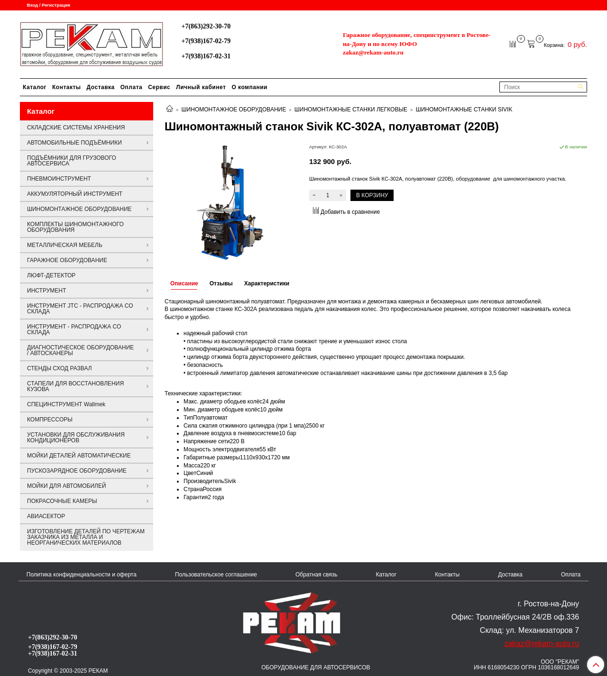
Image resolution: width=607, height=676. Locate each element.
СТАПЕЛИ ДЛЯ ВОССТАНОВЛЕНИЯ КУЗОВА (75, 386)
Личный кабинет (201, 87)
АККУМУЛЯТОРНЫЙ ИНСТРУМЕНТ (74, 194)
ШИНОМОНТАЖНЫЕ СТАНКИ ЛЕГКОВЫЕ (350, 109)
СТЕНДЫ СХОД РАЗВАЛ (59, 368)
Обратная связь (316, 574)
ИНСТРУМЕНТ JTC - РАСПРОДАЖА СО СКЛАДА (80, 308)
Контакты (66, 87)
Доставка (101, 87)
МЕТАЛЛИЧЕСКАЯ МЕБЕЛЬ (64, 245)
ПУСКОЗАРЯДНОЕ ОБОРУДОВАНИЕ (77, 470)
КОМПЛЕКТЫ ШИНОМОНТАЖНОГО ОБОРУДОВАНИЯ (75, 227)
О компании (249, 87)
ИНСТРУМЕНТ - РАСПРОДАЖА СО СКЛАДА (74, 329)
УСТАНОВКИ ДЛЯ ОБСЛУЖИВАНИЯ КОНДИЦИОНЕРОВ (76, 437)
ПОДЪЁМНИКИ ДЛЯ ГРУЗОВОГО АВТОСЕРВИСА (71, 161)
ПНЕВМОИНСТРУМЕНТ (59, 178)
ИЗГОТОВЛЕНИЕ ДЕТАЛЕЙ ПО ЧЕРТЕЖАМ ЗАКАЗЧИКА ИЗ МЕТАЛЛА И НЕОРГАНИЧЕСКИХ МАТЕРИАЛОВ (86, 537)
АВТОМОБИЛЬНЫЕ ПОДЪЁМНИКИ (74, 142)
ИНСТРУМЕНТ (46, 290)
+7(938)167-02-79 (205, 41)
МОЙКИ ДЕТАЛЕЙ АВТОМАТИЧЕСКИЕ (79, 455)
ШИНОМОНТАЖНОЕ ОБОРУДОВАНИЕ (234, 109)
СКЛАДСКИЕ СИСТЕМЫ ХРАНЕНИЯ (76, 127)
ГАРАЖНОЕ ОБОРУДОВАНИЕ (67, 260)
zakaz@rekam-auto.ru (373, 52)
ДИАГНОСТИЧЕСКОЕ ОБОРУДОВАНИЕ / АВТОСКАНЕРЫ (80, 350)
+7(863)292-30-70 (205, 26)
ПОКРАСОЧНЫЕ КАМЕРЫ (62, 501)
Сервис (159, 87)
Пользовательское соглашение (216, 574)
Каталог (34, 87)
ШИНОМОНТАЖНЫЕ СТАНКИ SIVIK (464, 109)
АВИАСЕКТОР (46, 516)
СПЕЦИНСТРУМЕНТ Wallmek (66, 404)
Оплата (131, 87)
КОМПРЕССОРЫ (50, 419)
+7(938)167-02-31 (205, 56)
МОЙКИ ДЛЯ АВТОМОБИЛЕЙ (66, 486)
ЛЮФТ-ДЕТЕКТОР (51, 275)
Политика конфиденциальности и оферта (82, 574)
